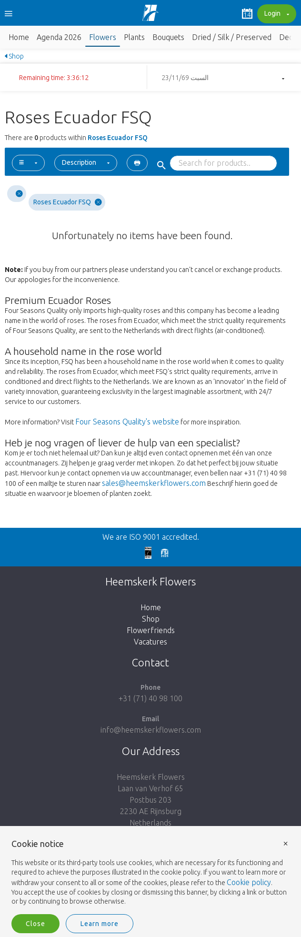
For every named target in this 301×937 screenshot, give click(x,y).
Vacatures (150, 641)
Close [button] (35, 923)
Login (275, 14)
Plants (134, 37)
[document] (150, 873)
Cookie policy (249, 882)
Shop (14, 56)
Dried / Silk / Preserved (231, 37)
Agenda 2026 (59, 37)
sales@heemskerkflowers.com (154, 483)
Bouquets (168, 37)
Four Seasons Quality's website (127, 421)
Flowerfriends (151, 630)
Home (19, 37)
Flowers (102, 37)
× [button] (286, 842)
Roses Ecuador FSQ (67, 202)
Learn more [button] (99, 923)
